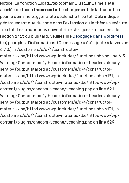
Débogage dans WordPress (98, 36)
